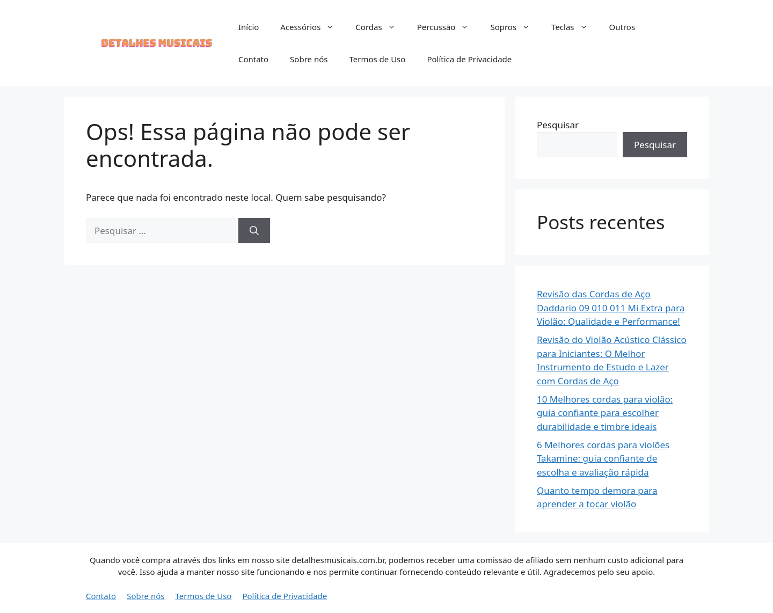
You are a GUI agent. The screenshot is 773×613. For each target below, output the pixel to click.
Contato (253, 59)
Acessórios (312, 27)
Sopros (515, 27)
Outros (622, 26)
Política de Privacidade (469, 59)
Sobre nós (308, 59)
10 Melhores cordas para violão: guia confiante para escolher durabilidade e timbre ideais (605, 413)
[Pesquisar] (254, 231)
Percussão (448, 27)
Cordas (380, 27)
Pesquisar (558, 125)
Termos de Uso (377, 59)
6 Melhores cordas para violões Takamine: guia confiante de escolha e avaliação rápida (603, 458)
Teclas (574, 27)
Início (248, 26)
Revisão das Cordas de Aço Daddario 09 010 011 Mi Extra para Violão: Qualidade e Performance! (610, 307)
